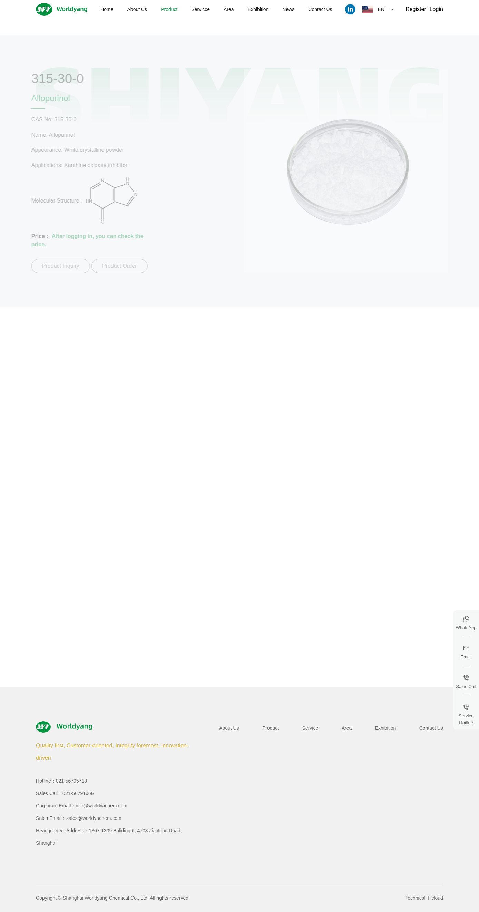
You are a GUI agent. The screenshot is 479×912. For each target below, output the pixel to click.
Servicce (200, 9)
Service (310, 728)
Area (229, 9)
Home (106, 9)
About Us (137, 9)
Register (415, 9)
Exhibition (258, 9)
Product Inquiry (59, 266)
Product (169, 9)
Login (436, 9)
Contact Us (320, 9)
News (288, 9)
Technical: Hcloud (424, 898)
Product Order (117, 266)
